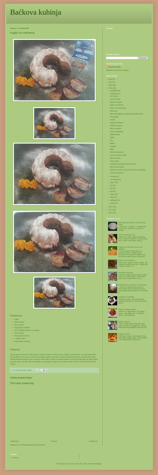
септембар (114, 179)
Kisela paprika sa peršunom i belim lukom (132, 285)
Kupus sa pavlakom (116, 131)
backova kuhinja (114, 67)
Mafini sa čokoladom (117, 105)
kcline (85, 464)
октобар (113, 176)
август (112, 182)
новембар (114, 94)
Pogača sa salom (124, 334)
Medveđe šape (115, 134)
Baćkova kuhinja (35, 12)
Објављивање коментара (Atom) (33, 445)
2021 (110, 82)
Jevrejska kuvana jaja (125, 273)
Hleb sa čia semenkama (118, 108)
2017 (110, 210)
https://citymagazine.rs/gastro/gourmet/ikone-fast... (127, 114)
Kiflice (112, 149)
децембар (114, 91)
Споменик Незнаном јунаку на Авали (123, 164)
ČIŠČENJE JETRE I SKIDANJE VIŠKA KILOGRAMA (128, 170)
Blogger (98, 464)
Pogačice (113, 146)
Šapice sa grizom (124, 322)
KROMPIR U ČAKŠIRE (126, 297)
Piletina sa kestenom (117, 152)
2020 (110, 85)
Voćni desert (114, 96)
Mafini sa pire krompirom (126, 260)
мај (111, 191)
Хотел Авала (114, 161)
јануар (112, 203)
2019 (110, 88)
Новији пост (15, 441)
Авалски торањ (115, 158)
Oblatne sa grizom (116, 126)
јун (111, 188)
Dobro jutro (113, 111)
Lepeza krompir (115, 99)
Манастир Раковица (117, 167)
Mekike (112, 143)
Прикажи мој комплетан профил (117, 70)
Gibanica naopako (116, 102)
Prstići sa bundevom (117, 173)
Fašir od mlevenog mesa (126, 235)
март (112, 197)
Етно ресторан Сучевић (118, 155)
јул (111, 185)
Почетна (54, 441)
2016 (110, 213)
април (112, 194)
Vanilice (112, 120)
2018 (110, 207)
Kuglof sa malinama (116, 123)
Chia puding (114, 117)
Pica (111, 140)
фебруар (113, 200)
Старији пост (93, 441)
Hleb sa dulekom (115, 128)
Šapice (112, 137)
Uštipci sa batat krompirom (127, 309)
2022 (110, 79)
